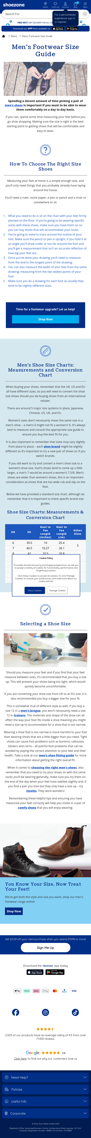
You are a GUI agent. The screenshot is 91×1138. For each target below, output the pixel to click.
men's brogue (31, 711)
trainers (19, 715)
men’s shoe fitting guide (56, 755)
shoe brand (52, 446)
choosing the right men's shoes (54, 768)
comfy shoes (27, 808)
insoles (31, 791)
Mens (12, 36)
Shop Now (45, 319)
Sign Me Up (45, 948)
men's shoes (14, 105)
